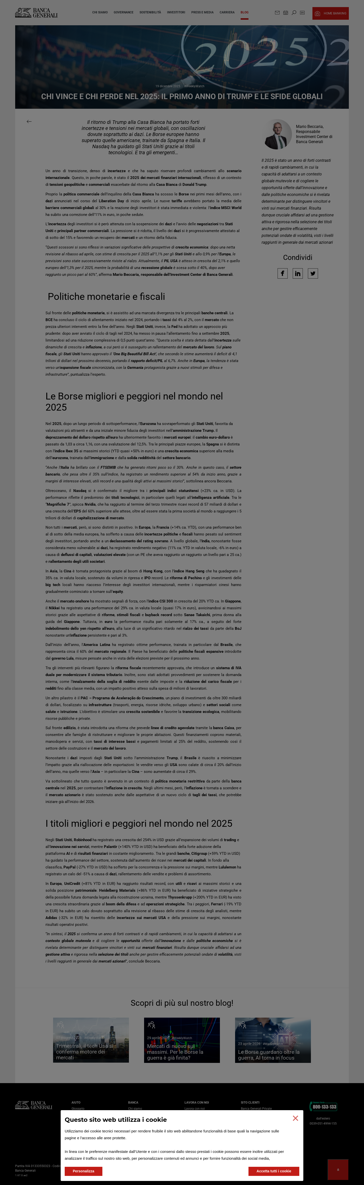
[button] (295, 1118)
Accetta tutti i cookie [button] (274, 1171)
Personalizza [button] (83, 1171)
